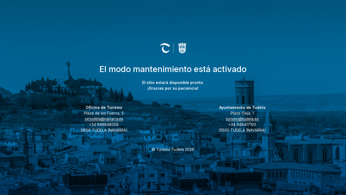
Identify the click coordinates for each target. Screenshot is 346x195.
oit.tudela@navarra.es (104, 118)
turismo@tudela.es (242, 118)
